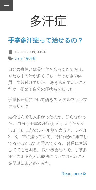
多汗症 (31, 58)
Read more (74, 173)
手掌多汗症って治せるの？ (45, 40)
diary (19, 58)
